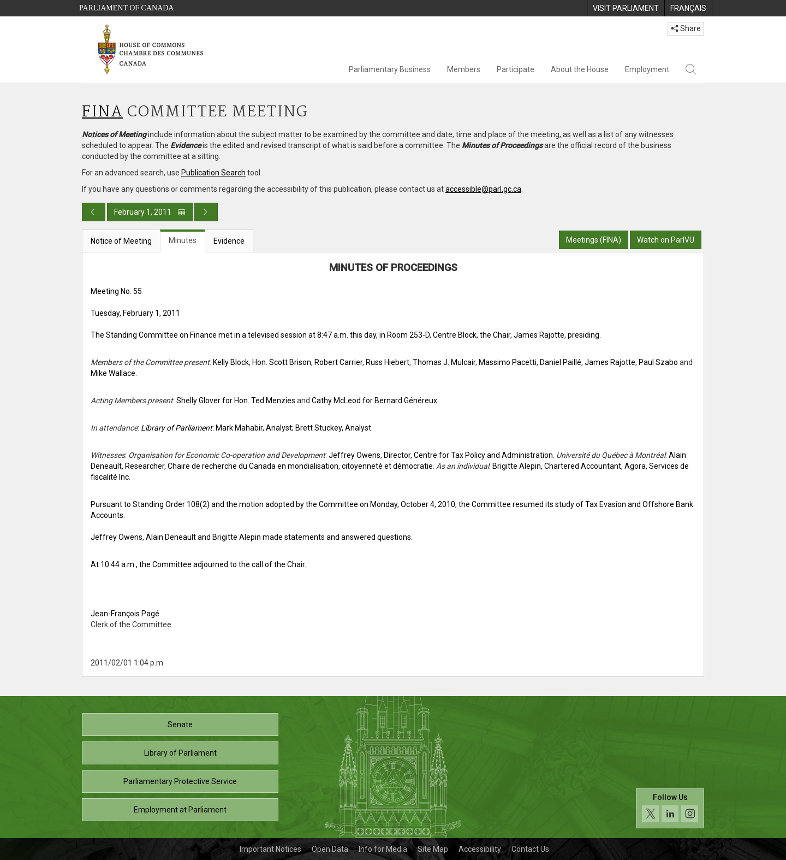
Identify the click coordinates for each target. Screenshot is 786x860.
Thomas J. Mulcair (444, 362)
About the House (580, 69)
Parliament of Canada (126, 8)
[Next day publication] (206, 212)
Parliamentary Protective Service (180, 781)
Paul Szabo (658, 362)
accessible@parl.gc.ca (483, 189)
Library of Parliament (180, 753)
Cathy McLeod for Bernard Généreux (374, 400)
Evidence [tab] (229, 241)
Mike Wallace (113, 373)
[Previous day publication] (93, 212)
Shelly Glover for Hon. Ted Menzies (235, 400)
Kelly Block (231, 362)
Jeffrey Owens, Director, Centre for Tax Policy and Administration (441, 455)
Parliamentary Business (390, 69)
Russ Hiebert (387, 362)
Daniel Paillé (560, 362)
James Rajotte (610, 362)
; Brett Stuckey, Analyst (331, 427)
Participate (515, 69)
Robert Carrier (338, 362)
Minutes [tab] (182, 240)
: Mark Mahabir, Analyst (216, 427)
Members (463, 69)
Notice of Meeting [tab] (121, 241)
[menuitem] (625, 8)
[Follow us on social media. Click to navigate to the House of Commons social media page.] (670, 808)
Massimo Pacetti (508, 362)
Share (686, 28)
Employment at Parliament (180, 809)
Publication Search (213, 172)
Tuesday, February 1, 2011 (135, 313)
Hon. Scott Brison (281, 362)
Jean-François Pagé (125, 613)
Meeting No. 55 (116, 291)
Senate (180, 724)
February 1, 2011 (150, 212)
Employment (647, 69)
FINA (102, 112)
